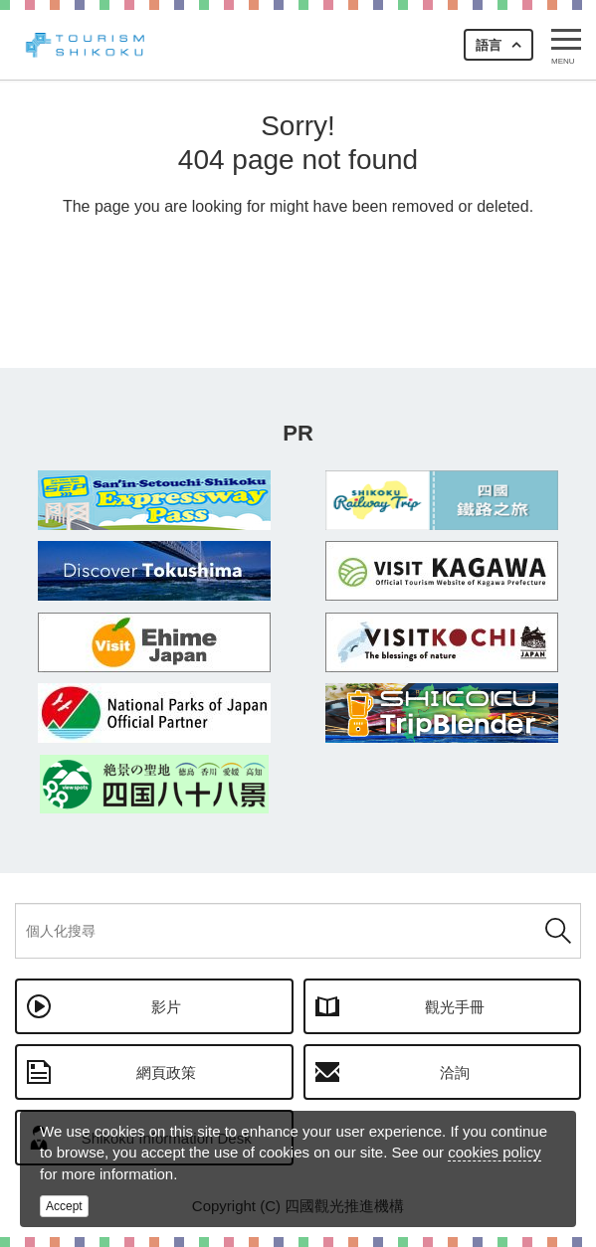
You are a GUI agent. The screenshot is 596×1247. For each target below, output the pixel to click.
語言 (488, 45)
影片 (166, 1006)
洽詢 (455, 1072)
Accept (64, 1206)
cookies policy (494, 1152)
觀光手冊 (455, 1006)
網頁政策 (166, 1072)
